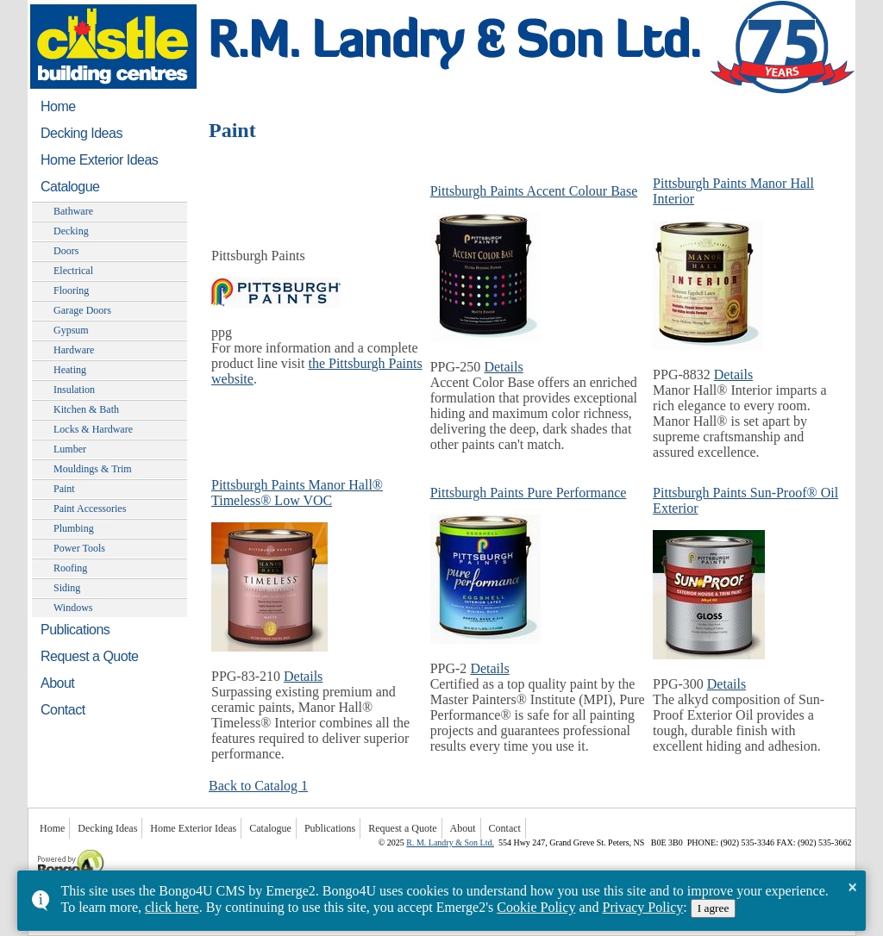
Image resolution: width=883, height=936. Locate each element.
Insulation (74, 390)
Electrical (73, 271)
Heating (69, 370)
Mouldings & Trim (92, 469)
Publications (75, 629)
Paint (64, 489)
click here (172, 907)
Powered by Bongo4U (37, 847)
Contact (63, 709)
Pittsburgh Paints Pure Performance (528, 492)
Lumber (69, 449)
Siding (66, 588)
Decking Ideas (81, 133)
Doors (65, 251)
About (57, 683)
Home (58, 106)
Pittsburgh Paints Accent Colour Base (534, 191)
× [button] (852, 886)
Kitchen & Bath (86, 409)
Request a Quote (89, 656)
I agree (714, 908)
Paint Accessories (89, 508)
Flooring (71, 290)
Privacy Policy (642, 907)
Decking (71, 231)
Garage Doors (82, 310)
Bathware (73, 211)
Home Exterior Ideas (99, 160)
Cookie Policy (536, 907)
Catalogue (70, 186)
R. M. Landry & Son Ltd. (450, 842)
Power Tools (79, 548)
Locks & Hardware (93, 429)
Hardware (73, 350)
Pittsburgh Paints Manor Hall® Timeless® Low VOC (297, 492)
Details (503, 366)
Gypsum (71, 330)
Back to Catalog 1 (258, 785)
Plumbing (73, 528)
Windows (73, 608)
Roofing (70, 568)
